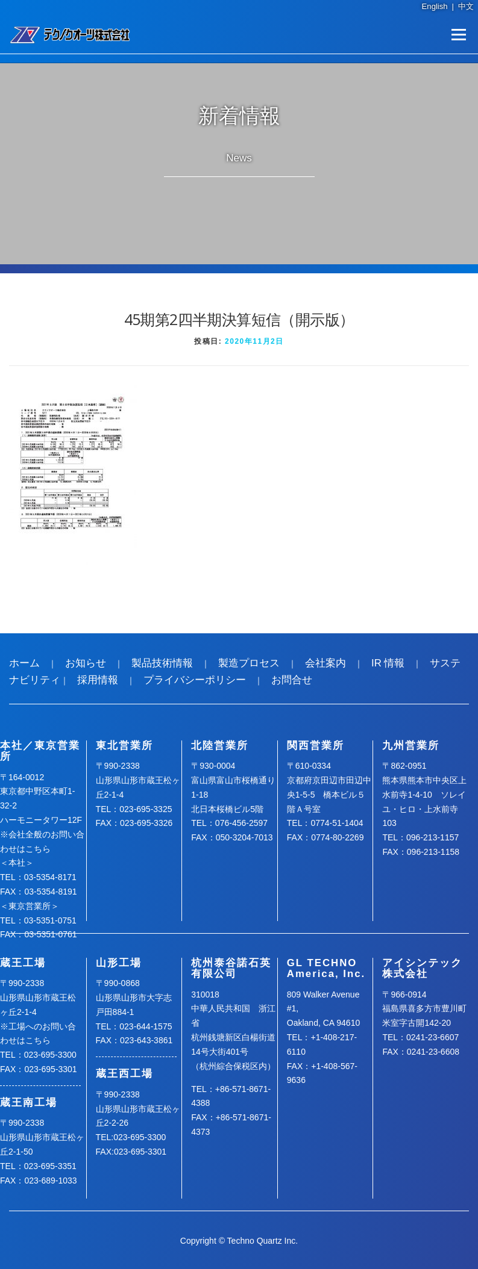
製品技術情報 (162, 663)
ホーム (24, 663)
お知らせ (85, 663)
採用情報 (97, 680)
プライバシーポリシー (194, 680)
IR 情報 (387, 663)
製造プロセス (249, 663)
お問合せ (291, 680)
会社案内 (325, 663)
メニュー (458, 34)
